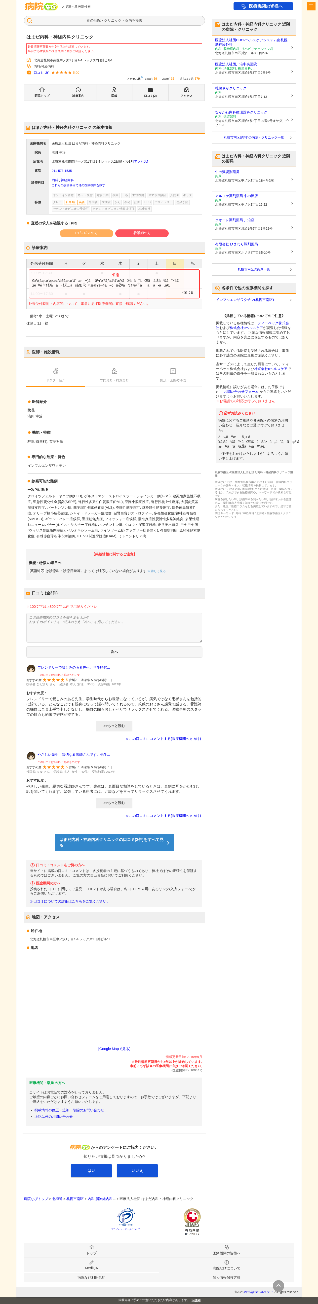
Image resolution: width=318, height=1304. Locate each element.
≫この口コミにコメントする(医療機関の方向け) (163, 739)
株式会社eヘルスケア (246, 328)
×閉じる (188, 292)
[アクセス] (140, 161)
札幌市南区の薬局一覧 (254, 269)
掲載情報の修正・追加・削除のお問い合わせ (69, 1110)
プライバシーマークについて (125, 1229)
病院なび (41, 6)
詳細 (197, 1300)
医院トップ (42, 96)
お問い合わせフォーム (241, 392)
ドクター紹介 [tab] (55, 380)
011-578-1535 (62, 171)
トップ (91, 1253)
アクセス (187, 96)
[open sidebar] (311, 6)
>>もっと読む (114, 726)
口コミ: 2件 (42, 72)
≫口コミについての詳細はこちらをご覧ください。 (70, 901)
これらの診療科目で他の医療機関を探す (78, 185)
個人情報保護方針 (226, 1277)
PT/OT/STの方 (86, 233)
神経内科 (67, 180)
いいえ (137, 1170)
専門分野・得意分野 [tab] (114, 380)
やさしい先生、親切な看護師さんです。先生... (74, 755)
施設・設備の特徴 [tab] (173, 380)
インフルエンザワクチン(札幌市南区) (245, 300)
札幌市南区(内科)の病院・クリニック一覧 (254, 137)
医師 (114, 96)
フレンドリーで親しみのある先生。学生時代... (74, 667)
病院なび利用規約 (91, 1277)
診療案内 (78, 96)
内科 (55, 180)
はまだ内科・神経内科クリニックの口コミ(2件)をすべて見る (111, 842)
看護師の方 (142, 233)
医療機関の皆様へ (266, 6)
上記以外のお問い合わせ (54, 1117)
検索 (138, 20)
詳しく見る (158, 571)
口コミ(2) (150, 96)
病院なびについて (226, 1268)
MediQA (91, 1268)
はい (91, 1170)
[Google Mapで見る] (114, 1049)
